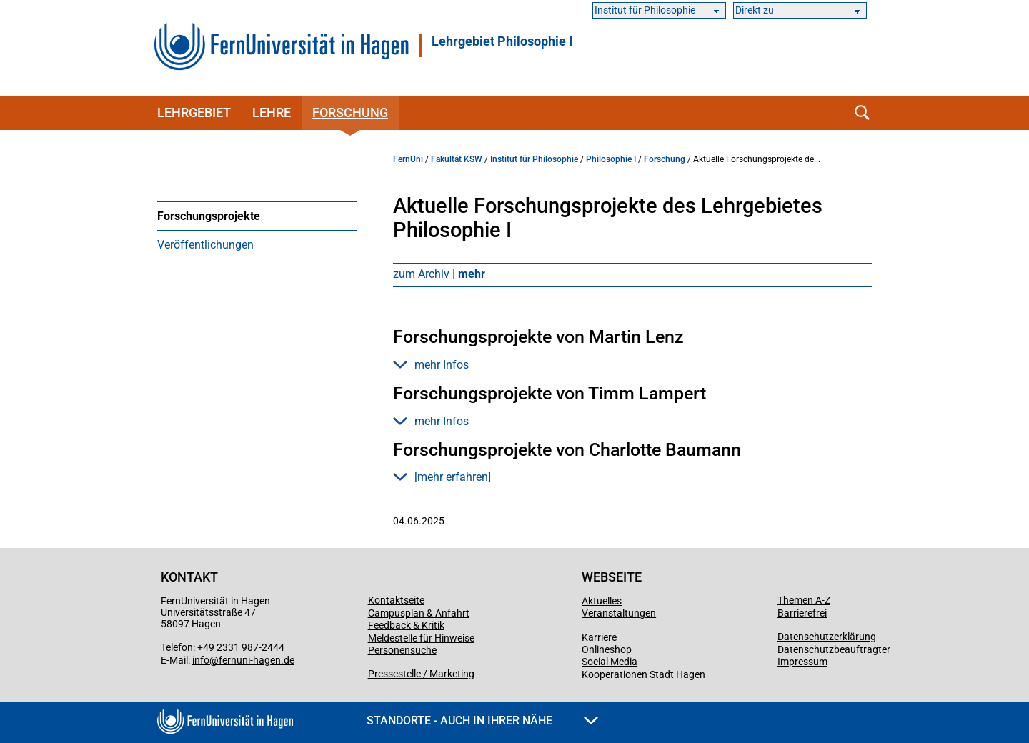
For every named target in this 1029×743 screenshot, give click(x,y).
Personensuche (402, 650)
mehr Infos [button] (431, 365)
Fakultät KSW (456, 159)
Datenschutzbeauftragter (833, 649)
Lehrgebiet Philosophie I (502, 41)
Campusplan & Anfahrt (418, 613)
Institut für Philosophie (534, 159)
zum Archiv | (439, 274)
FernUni (408, 159)
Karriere (599, 637)
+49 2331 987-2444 (240, 647)
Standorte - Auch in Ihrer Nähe (482, 720)
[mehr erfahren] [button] (442, 477)
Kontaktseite (396, 600)
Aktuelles (602, 601)
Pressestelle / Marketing (421, 673)
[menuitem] (257, 215)
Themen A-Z (803, 600)
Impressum (802, 661)
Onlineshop (607, 649)
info (200, 660)
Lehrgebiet (194, 112)
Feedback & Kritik (406, 625)
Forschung (350, 112)
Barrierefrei (802, 613)
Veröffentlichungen (205, 244)
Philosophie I (611, 159)
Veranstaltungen (619, 613)
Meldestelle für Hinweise (421, 638)
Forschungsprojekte (208, 216)
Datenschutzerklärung (826, 636)
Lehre (271, 112)
